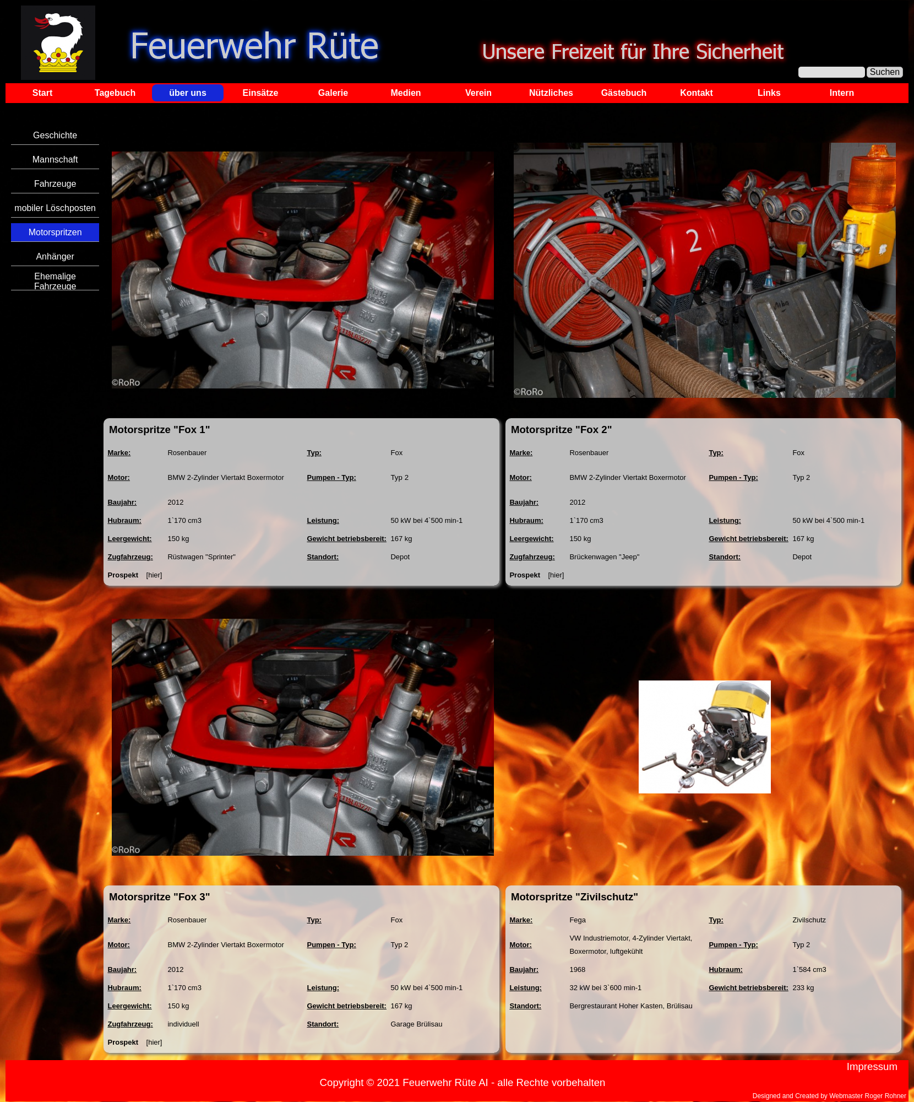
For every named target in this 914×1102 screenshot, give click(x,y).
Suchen (885, 72)
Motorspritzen (55, 232)
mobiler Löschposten (55, 208)
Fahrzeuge (55, 183)
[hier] (154, 575)
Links (769, 93)
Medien (405, 93)
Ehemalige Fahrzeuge (55, 281)
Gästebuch (624, 93)
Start (42, 93)
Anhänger (55, 256)
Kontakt (696, 93)
